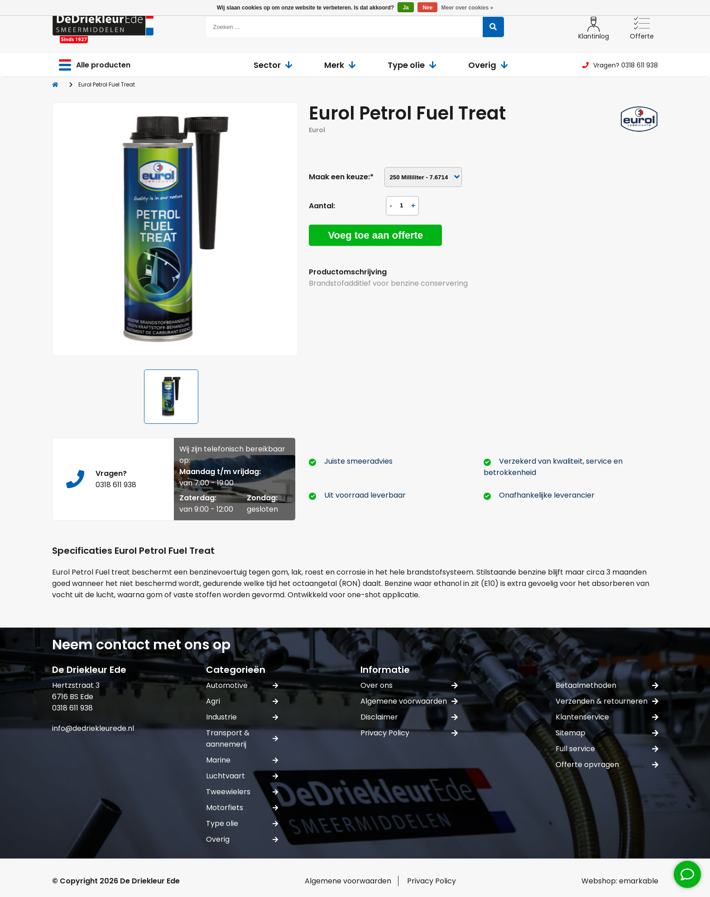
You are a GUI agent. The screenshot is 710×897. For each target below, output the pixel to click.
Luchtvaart (242, 776)
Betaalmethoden (607, 685)
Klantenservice (607, 717)
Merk (340, 65)
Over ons (409, 685)
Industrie (242, 717)
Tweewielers (242, 792)
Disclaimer (409, 717)
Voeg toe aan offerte (375, 235)
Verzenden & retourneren (607, 701)
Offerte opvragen (607, 764)
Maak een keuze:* (341, 177)
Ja (405, 8)
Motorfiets (242, 807)
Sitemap (607, 733)
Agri (242, 701)
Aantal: (322, 206)
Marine (242, 760)
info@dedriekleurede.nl (93, 728)
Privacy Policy (409, 733)
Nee (427, 8)
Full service (607, 749)
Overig (488, 65)
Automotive (242, 685)
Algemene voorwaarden (409, 701)
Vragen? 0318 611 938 (620, 65)
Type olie (412, 65)
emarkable (638, 881)
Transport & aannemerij (242, 738)
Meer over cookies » (467, 8)
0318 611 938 (116, 485)
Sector (273, 65)
